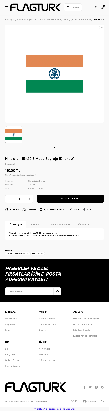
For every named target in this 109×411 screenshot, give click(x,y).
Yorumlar (35, 224)
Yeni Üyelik (44, 349)
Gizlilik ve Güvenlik (82, 324)
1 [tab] (54, 147)
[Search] (73, 7)
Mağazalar (10, 324)
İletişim (8, 330)
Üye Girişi (44, 354)
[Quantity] (19, 199)
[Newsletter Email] (33, 291)
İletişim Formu (12, 360)
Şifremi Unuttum (47, 360)
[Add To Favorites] (101, 27)
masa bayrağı (37, 254)
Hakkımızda (11, 318)
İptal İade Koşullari (82, 330)
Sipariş (42, 330)
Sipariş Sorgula (12, 366)
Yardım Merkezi (47, 318)
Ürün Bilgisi (15, 224)
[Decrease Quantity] (9, 199)
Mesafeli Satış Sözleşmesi (86, 318)
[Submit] (57, 291)
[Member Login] (90, 7)
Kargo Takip (11, 354)
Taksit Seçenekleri (59, 224)
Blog (7, 349)
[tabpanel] (13, 134)
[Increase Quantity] (29, 199)
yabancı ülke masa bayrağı (17, 254)
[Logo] (35, 7)
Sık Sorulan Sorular (48, 324)
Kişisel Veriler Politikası (85, 336)
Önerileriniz (84, 224)
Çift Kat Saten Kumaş (37, 181)
